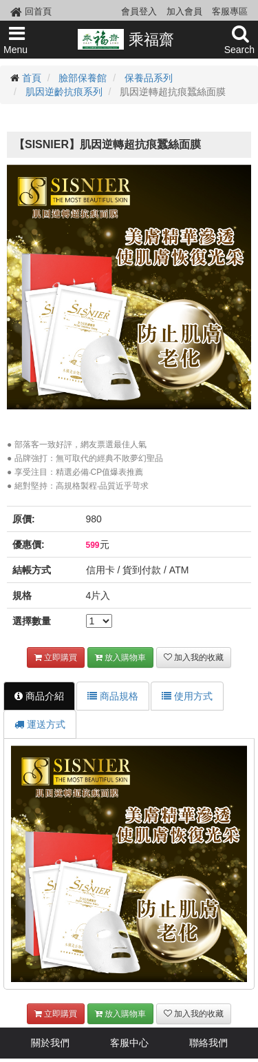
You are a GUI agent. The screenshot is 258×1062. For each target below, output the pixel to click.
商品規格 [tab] (112, 696)
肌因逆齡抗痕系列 (64, 91)
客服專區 (230, 11)
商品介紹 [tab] (39, 696)
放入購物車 (120, 657)
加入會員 (184, 11)
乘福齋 (125, 39)
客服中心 (129, 1042)
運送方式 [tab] (39, 724)
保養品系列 (149, 77)
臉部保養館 (82, 77)
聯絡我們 (208, 1042)
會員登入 (139, 11)
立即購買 (55, 657)
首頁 (31, 77)
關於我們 (50, 1042)
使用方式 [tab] (187, 696)
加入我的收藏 (194, 657)
